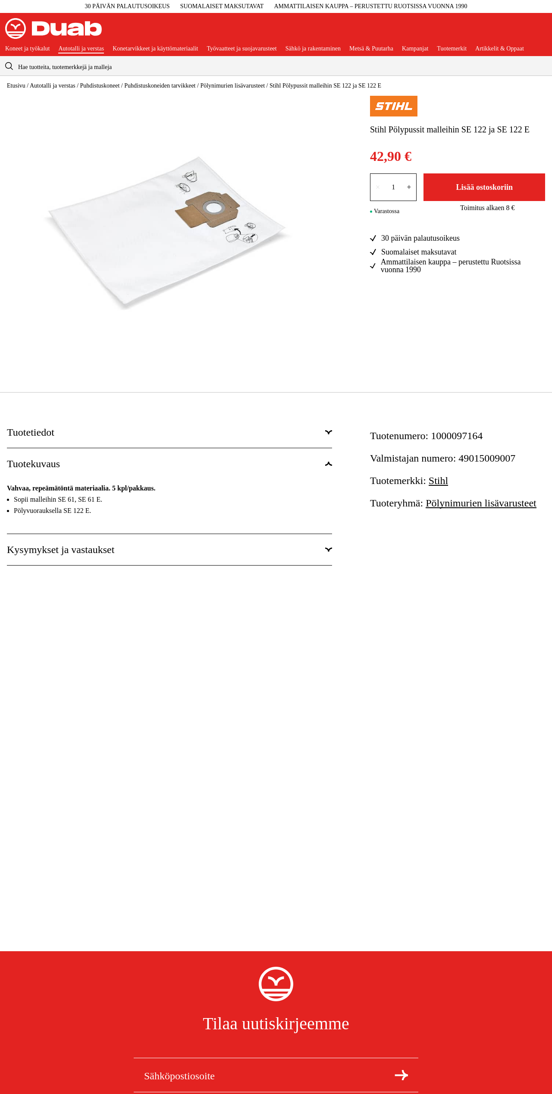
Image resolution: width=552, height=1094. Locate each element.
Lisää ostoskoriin (484, 187)
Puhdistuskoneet (100, 85)
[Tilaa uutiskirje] (401, 1075)
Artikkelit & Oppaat (499, 49)
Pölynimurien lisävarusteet (232, 85)
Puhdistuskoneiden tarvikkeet (159, 85)
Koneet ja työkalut (27, 49)
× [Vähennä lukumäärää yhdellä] (378, 187)
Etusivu (16, 85)
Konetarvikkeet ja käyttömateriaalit (155, 49)
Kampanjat (415, 49)
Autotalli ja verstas (81, 49)
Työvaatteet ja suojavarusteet (241, 49)
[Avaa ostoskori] (540, 32)
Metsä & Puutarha (371, 49)
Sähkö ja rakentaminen (313, 49)
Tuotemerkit (452, 49)
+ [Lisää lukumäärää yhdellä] (409, 187)
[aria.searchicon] (9, 65)
